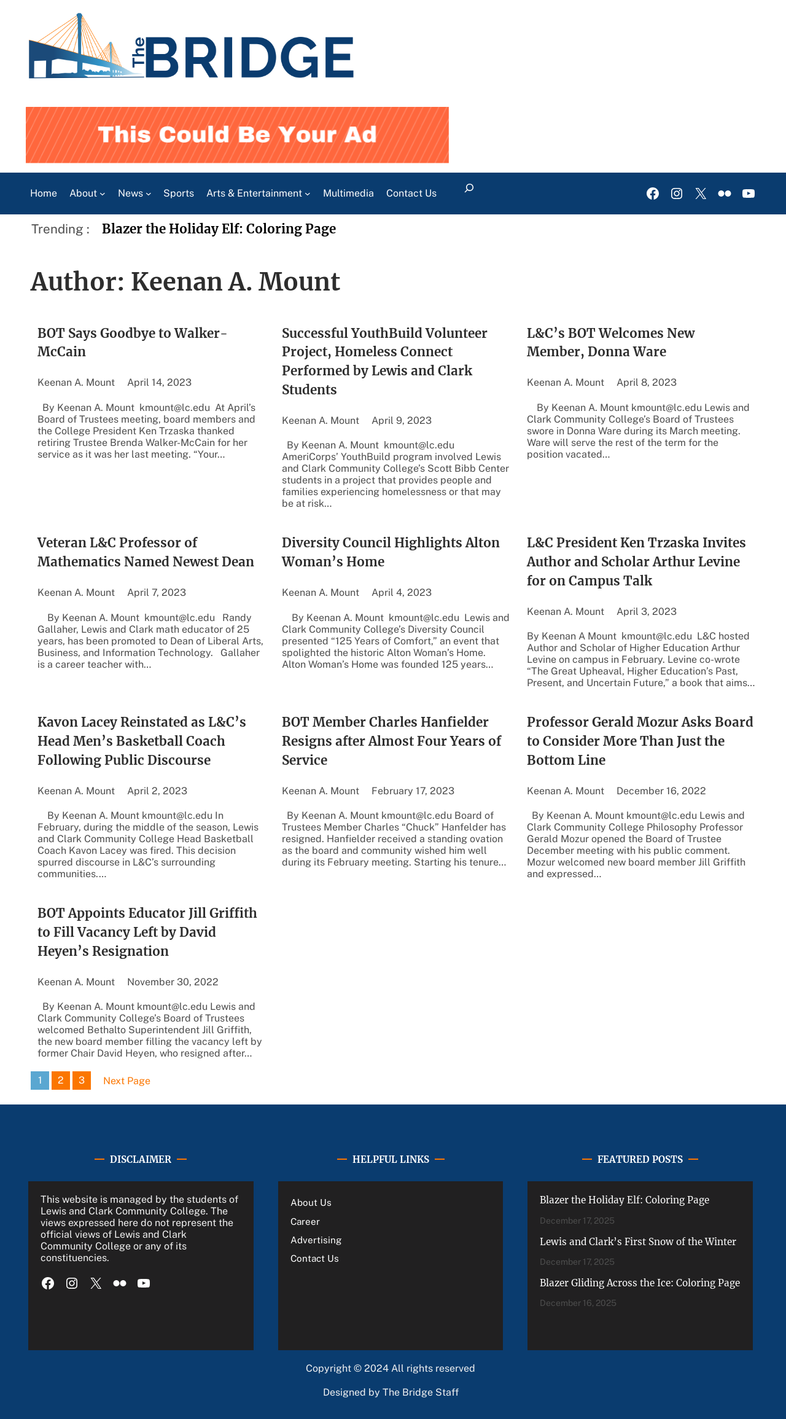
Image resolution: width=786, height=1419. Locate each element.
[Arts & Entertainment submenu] (308, 193)
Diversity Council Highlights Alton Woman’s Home (391, 552)
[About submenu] (102, 193)
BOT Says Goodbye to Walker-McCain (132, 343)
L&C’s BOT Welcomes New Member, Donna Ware (611, 343)
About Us (311, 1202)
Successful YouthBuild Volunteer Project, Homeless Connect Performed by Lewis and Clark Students (385, 362)
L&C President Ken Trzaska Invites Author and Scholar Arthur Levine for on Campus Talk (636, 562)
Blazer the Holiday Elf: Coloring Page (219, 229)
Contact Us (314, 1258)
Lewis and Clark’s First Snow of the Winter (638, 1242)
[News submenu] (149, 193)
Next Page (126, 1081)
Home (43, 193)
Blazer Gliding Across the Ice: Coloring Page (640, 1283)
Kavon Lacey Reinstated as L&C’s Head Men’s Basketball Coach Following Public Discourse (141, 741)
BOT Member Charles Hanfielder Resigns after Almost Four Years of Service (391, 741)
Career (305, 1221)
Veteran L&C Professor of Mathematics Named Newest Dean (145, 552)
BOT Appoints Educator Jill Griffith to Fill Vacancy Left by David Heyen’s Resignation (147, 932)
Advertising (315, 1240)
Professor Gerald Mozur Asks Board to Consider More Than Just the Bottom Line (640, 741)
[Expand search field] (469, 193)
